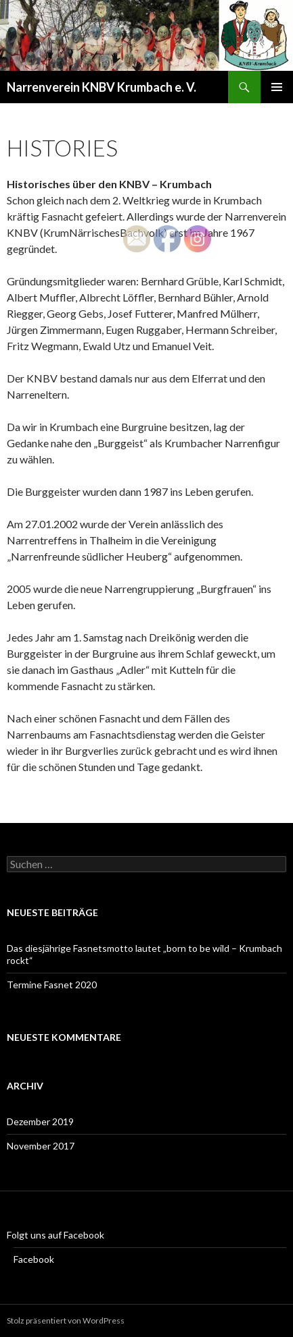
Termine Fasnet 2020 (52, 984)
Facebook (34, 1259)
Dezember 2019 (40, 1121)
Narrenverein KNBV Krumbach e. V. (101, 87)
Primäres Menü (277, 87)
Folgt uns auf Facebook (55, 1235)
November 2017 (40, 1145)
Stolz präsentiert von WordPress (66, 1320)
